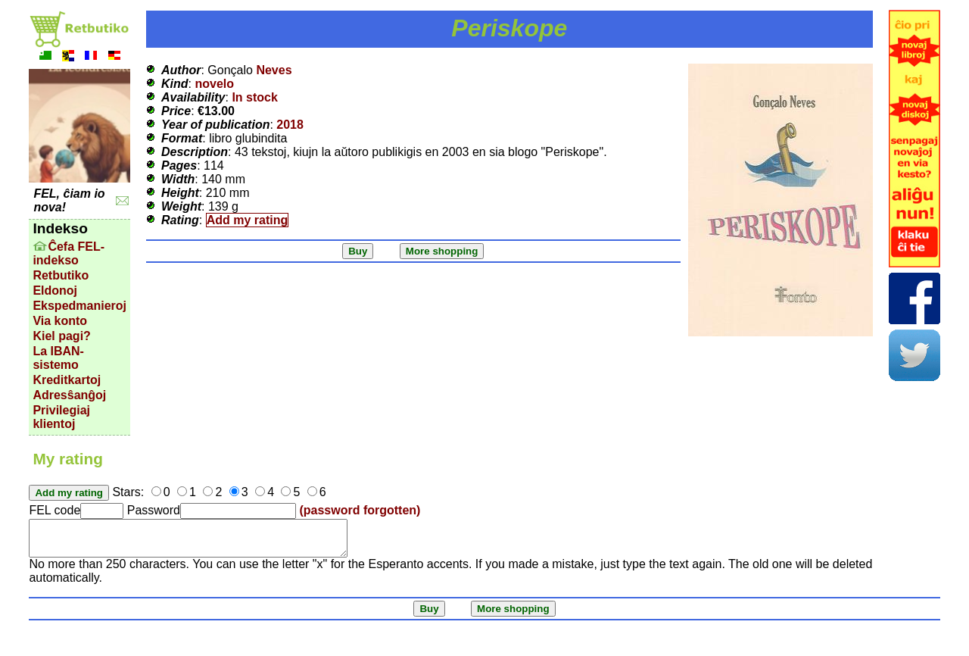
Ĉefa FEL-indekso (68, 253)
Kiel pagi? (61, 336)
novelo (214, 83)
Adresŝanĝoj (69, 395)
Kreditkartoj (67, 379)
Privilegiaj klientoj (61, 417)
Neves (273, 70)
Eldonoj (55, 290)
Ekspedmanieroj (79, 305)
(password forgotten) (359, 510)
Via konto (60, 320)
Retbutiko (61, 275)
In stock (254, 97)
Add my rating (247, 220)
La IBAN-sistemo (58, 358)
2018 (290, 124)
